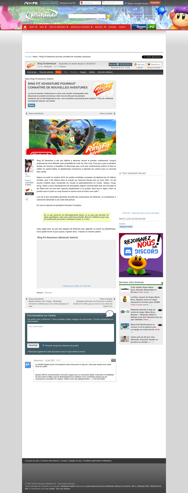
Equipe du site (75, 461)
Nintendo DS (155, 486)
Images (83, 72)
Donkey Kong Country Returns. (129, 18)
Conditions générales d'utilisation (97, 461)
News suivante (106, 113)
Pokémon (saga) (124, 20)
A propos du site (32, 461)
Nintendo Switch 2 (124, 15)
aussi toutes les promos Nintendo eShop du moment (108, 486)
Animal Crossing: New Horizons (144, 15)
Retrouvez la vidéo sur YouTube (76, 286)
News (31, 27)
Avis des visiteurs (105, 72)
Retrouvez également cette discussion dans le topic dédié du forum (56, 352)
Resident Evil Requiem (151, 18)
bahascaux (38, 360)
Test (65, 72)
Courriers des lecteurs (49, 461)
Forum (122, 27)
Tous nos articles (63, 489)
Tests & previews (57, 27)
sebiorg (27, 176)
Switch (74, 64)
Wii (26, 489)
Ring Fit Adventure (47, 63)
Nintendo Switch (126, 227)
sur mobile (50, 489)
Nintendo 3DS (143, 486)
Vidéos (92, 72)
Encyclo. (99, 27)
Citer (113, 360)
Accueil (28, 56)
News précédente (36, 113)
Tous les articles (46, 72)
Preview (73, 72)
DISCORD (112, 27)
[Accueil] (25, 27)
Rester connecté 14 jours (137, 3)
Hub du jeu (32, 72)
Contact (64, 461)
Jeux (42, 27)
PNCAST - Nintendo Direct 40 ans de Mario (141, 213)
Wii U (134, 486)
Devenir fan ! (156, 64)
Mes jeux (141, 64)
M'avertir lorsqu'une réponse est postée (60, 345)
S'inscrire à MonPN (49, 3)
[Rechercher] (87, 16)
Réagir (29, 194)
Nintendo (48, 67)
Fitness (63, 67)
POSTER (33, 345)
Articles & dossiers (80, 27)
